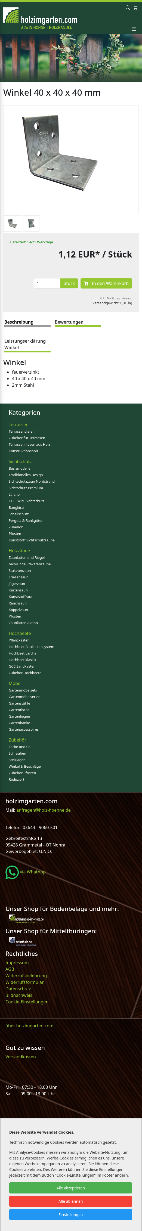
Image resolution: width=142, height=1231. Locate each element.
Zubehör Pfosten (22, 772)
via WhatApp (25, 872)
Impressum (17, 963)
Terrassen (19, 424)
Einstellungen (70, 1214)
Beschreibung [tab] (18, 322)
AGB (9, 969)
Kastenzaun (18, 590)
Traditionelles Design (26, 474)
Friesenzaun (19, 577)
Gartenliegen (19, 716)
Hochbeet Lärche (22, 653)
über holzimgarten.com (29, 1026)
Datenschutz (18, 989)
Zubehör (16, 527)
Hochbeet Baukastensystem (31, 646)
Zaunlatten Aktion (23, 622)
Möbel (15, 683)
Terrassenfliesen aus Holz (29, 444)
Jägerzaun (17, 583)
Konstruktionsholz (23, 450)
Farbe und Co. (20, 746)
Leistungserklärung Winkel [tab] (24, 344)
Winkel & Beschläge (25, 766)
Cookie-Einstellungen (26, 1002)
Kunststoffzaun (21, 596)
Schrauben (17, 753)
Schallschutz (19, 513)
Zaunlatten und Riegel (27, 557)
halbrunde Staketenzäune (30, 564)
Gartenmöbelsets (23, 690)
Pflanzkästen (19, 640)
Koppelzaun (18, 609)
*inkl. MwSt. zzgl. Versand (116, 298)
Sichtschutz (20, 461)
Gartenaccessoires (24, 729)
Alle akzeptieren (70, 1187)
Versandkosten (20, 1057)
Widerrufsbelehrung (26, 976)
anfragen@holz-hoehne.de (43, 810)
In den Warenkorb (106, 283)
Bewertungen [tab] (69, 322)
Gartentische (19, 709)
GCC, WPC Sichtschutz (26, 500)
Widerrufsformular (24, 982)
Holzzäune (19, 551)
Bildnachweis (19, 995)
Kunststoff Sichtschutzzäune (32, 540)
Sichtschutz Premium (26, 487)
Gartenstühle (19, 703)
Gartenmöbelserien (25, 696)
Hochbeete (20, 633)
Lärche (14, 494)
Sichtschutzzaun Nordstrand (32, 481)
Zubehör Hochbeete (25, 672)
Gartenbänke (19, 722)
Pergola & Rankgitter (26, 520)
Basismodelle (19, 468)
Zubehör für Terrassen (27, 437)
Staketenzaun (20, 570)
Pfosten (15, 533)
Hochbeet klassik (22, 659)
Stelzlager (17, 759)
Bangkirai (16, 507)
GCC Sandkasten (22, 666)
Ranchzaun (18, 603)
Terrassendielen (22, 431)
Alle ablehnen (70, 1201)
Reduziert (16, 779)
